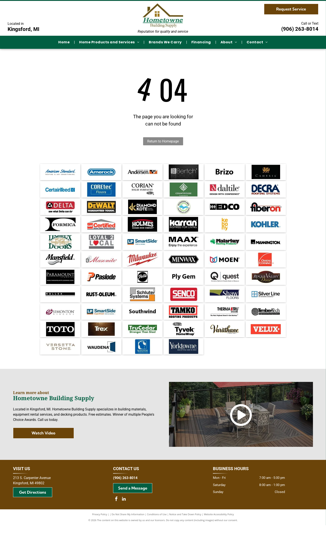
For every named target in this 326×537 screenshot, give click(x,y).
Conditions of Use (157, 526)
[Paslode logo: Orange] (101, 283)
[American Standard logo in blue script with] (60, 172)
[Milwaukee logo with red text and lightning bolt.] (142, 265)
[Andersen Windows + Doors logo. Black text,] (142, 172)
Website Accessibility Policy (219, 526)
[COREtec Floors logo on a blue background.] (101, 191)
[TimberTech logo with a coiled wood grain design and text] (266, 320)
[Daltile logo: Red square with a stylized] (225, 191)
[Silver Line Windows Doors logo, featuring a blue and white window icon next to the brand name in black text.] (266, 302)
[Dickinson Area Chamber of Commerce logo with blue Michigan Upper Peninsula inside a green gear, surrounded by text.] (184, 209)
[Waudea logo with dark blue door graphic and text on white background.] (101, 357)
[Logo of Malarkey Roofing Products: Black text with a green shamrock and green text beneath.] (225, 246)
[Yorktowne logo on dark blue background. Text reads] (184, 357)
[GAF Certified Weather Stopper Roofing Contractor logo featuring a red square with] (101, 228)
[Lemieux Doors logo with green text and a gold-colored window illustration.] (60, 246)
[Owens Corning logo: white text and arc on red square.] (266, 265)
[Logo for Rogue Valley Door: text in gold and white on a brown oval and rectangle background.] (266, 283)
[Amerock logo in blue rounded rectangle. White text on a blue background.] (101, 172)
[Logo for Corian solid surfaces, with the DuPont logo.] (142, 191)
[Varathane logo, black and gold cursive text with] (225, 339)
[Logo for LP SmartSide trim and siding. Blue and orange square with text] (142, 246)
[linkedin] (124, 511)
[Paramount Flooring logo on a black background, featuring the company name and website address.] (60, 283)
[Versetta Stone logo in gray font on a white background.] (60, 357)
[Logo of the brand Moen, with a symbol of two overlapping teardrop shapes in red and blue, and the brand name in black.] (225, 265)
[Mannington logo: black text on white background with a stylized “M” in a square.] (266, 246)
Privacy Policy (99, 526)
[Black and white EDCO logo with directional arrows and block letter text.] (225, 209)
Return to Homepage (163, 141)
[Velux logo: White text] (266, 339)
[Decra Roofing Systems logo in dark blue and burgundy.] (266, 191)
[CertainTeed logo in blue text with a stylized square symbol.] (60, 191)
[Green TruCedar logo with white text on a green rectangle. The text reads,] (142, 339)
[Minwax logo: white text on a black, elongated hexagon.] (184, 265)
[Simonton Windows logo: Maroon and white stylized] (60, 320)
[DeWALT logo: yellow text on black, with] (101, 209)
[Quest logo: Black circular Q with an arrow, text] (225, 283)
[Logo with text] (101, 246)
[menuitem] (64, 42)
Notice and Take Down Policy (185, 526)
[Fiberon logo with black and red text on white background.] (266, 209)
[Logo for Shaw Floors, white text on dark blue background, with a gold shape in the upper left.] (225, 302)
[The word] (225, 172)
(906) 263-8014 (299, 29)
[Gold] (142, 209)
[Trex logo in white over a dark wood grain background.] (101, 339)
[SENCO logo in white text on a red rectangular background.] (184, 302)
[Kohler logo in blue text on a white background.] (266, 228)
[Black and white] (60, 228)
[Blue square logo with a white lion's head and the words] (142, 357)
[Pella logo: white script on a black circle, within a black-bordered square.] (142, 283)
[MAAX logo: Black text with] (184, 246)
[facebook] (116, 511)
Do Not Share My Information (128, 526)
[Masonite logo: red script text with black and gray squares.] (101, 265)
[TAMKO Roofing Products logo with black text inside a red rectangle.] (184, 320)
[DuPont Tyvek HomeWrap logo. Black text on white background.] (184, 339)
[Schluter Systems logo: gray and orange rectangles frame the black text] (142, 302)
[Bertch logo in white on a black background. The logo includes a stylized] (184, 172)
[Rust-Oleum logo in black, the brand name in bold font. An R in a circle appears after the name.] (101, 302)
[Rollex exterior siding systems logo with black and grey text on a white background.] (60, 302)
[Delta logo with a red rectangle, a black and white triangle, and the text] (60, 209)
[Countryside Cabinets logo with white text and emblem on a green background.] (184, 191)
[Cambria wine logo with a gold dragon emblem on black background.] (266, 172)
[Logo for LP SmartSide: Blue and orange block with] (101, 320)
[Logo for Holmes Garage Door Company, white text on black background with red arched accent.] (142, 228)
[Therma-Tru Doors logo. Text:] (225, 320)
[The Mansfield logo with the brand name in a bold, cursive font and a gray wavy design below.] (60, 265)
